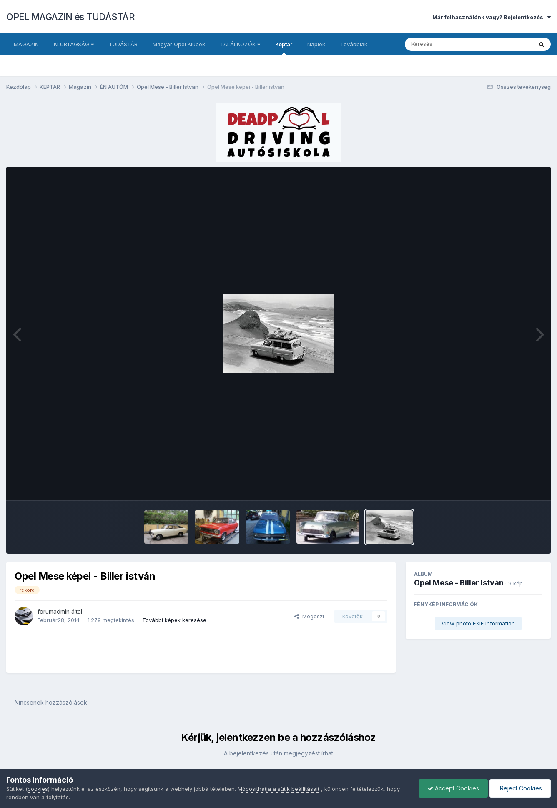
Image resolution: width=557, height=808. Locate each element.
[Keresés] (446, 44)
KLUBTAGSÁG (74, 44)
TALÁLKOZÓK (240, 44)
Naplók (316, 44)
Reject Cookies (520, 788)
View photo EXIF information (478, 623)
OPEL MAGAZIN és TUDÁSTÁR (70, 16)
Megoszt (309, 616)
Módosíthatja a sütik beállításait (278, 788)
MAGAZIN (26, 44)
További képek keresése (174, 620)
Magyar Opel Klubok (179, 44)
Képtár (283, 48)
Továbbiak (353, 44)
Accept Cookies (453, 788)
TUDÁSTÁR (123, 44)
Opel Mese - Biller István (459, 582)
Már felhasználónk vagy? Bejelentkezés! (491, 17)
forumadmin (54, 611)
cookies (38, 788)
